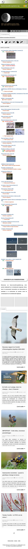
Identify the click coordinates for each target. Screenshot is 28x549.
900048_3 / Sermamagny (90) (7, 98)
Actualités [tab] (3, 309)
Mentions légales (10, 540)
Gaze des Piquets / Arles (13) (7, 138)
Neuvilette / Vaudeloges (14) (7, 167)
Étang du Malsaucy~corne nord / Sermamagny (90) (12, 102)
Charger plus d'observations (14, 279)
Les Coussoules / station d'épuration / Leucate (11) (12, 50)
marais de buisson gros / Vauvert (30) (9, 85)
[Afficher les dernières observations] (7, 37)
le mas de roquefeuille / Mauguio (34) (9, 204)
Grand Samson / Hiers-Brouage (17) (8, 75)
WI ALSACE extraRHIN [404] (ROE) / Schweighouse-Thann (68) (14, 93)
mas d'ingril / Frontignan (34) (7, 214)
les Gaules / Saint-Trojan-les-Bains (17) (9, 185)
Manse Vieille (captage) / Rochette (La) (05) (10, 109)
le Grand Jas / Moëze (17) (6, 171)
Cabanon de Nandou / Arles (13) (8, 64)
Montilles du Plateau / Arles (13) (8, 149)
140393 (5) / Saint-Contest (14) (7, 164)
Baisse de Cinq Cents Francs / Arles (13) (9, 60)
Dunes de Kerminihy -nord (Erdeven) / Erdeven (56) (12, 225)
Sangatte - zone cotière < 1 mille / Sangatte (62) (11, 259)
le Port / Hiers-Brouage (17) (7, 181)
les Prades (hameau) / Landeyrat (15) (9, 71)
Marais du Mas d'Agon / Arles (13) (8, 145)
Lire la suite (21, 367)
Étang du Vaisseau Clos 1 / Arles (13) (9, 120)
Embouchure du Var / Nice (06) (7, 112)
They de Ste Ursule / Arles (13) (7, 153)
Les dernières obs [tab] (5, 34)
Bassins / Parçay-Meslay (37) (7, 218)
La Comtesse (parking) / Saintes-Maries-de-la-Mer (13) (12, 141)
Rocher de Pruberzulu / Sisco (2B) (8, 192)
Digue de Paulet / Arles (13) (7, 116)
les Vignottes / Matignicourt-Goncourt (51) (10, 221)
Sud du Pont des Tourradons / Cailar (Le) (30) (10, 196)
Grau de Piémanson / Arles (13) (7, 67)
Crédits (19, 540)
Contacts (15, 540)
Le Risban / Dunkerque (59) (7, 228)
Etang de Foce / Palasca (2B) (7, 188)
